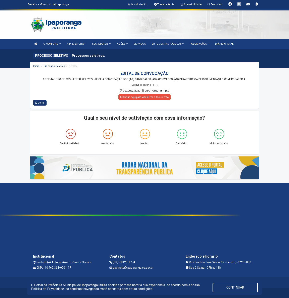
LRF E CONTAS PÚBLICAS (168, 43)
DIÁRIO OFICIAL (224, 43)
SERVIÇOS (140, 43)
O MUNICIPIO (52, 43)
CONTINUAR (235, 287)
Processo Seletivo (54, 66)
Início (36, 66)
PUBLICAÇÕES (199, 43)
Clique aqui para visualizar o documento (144, 97)
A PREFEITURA (76, 43)
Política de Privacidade (47, 289)
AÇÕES (122, 43)
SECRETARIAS (101, 43)
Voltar (40, 102)
